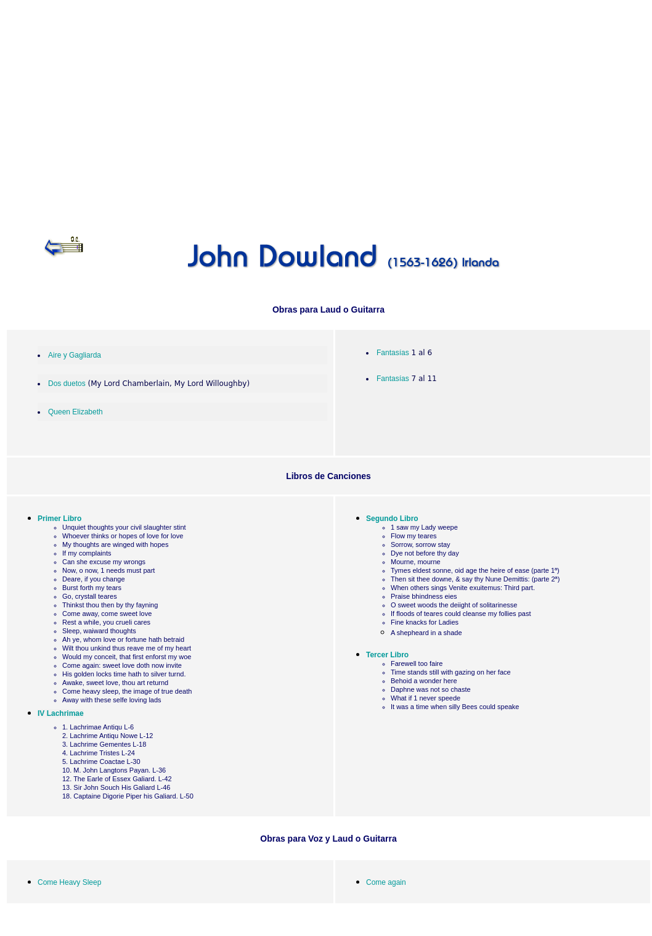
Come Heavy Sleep (69, 882)
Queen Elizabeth (75, 412)
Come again (386, 882)
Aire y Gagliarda (74, 355)
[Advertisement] (328, 109)
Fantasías (393, 352)
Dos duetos (67, 383)
